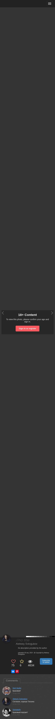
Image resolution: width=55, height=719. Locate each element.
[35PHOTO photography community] (13, 3)
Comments (12, 680)
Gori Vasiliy (17, 688)
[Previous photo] (3, 313)
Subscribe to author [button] (46, 661)
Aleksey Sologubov (26, 644)
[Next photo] (52, 313)
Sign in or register (27, 328)
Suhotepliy (17, 710)
